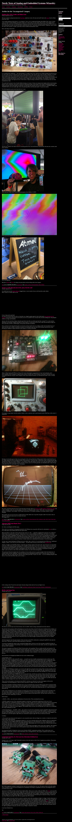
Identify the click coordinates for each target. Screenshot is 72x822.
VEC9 (47, 519)
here (50, 529)
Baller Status (61, 43)
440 (2, 733)
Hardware (41, 519)
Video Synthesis (41, 284)
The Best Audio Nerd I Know (61, 47)
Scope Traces (38, 587)
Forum (30, 7)
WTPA (37, 812)
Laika (44, 519)
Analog (26, 284)
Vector (49, 519)
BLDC (23, 733)
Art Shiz (29, 284)
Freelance (14, 7)
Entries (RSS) (4, 820)
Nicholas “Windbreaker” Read (48, 508)
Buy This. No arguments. (61, 45)
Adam (8, 282)
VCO (49, 790)
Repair (34, 587)
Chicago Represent (32, 519)
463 (2, 587)
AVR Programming (34, 284)
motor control (31, 733)
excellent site (48, 542)
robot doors (36, 733)
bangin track (38, 508)
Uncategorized (19, 284)
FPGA (37, 519)
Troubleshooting (48, 587)
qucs (47, 800)
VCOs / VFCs (32, 812)
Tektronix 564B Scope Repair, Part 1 (11, 523)
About (3, 7)
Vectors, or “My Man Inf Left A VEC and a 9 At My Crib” (17, 287)
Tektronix (42, 587)
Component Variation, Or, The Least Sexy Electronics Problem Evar (20, 736)
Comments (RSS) (12, 820)
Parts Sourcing (27, 812)
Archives (8, 7)
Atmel (47, 18)
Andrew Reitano (15, 291)
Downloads (20, 7)
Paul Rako (22, 18)
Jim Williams (24, 587)
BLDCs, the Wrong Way (8, 590)
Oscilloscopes (30, 587)
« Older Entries (5, 814)
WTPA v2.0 (41, 812)
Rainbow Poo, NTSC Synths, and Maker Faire (14, 14)
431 (2, 812)
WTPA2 (26, 7)
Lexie (12, 282)
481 (2, 519)
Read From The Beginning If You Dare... (62, 37)
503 (2, 284)
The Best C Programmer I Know (61, 49)
